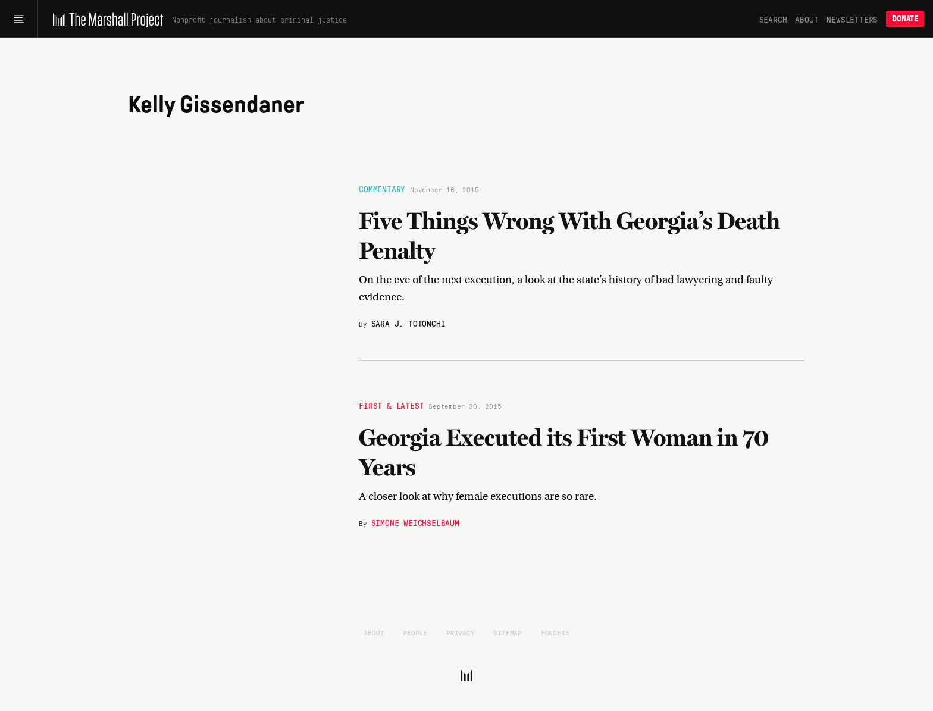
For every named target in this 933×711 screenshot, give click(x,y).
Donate (905, 18)
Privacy (460, 632)
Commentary (382, 188)
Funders (555, 632)
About (806, 19)
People (415, 632)
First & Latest (391, 405)
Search (773, 19)
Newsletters (852, 19)
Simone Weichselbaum (415, 522)
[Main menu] (18, 19)
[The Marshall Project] (105, 19)
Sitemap (507, 632)
